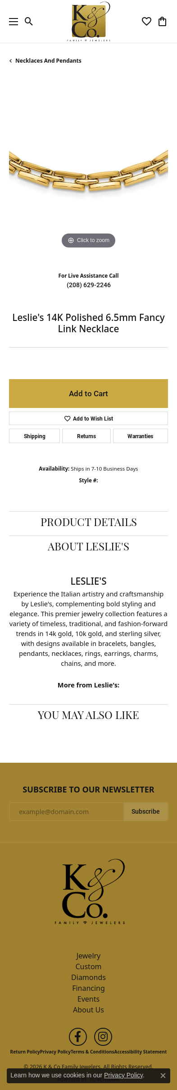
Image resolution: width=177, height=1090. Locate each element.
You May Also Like (88, 716)
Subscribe (146, 811)
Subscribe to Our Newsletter (88, 790)
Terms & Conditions (92, 1051)
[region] (88, 171)
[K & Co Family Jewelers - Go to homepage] (89, 894)
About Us (88, 1010)
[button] (29, 22)
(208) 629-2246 (89, 285)
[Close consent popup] (163, 1075)
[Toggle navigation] (11, 21)
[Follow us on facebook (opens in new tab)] (78, 1037)
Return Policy (25, 1051)
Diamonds (88, 977)
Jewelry (89, 956)
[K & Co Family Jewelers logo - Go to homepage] (88, 21)
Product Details (89, 523)
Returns (86, 436)
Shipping (34, 436)
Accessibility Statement (140, 1051)
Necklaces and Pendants (48, 60)
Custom (88, 966)
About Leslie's (88, 547)
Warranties (140, 436)
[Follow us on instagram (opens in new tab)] (103, 1037)
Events (88, 999)
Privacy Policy (55, 1051)
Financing (88, 988)
